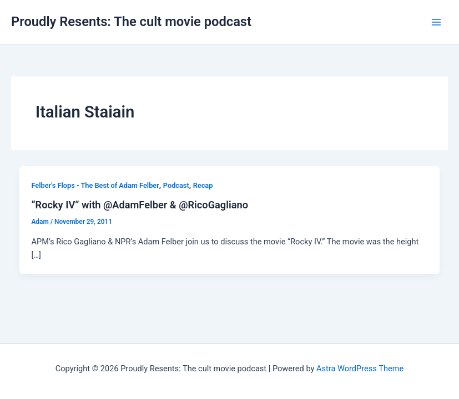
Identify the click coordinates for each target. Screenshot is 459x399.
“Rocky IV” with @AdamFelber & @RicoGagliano (139, 205)
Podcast (176, 185)
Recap (203, 185)
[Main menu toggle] (436, 22)
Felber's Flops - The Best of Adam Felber (95, 185)
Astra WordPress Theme (359, 369)
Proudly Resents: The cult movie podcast (131, 21)
